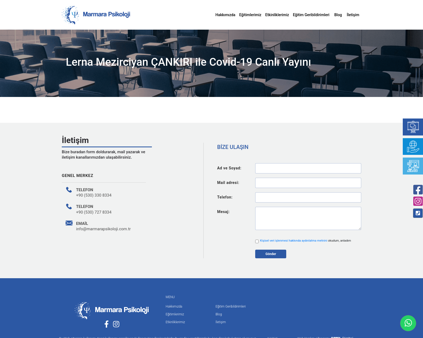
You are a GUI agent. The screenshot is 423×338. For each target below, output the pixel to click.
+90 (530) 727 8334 (93, 212)
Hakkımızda (225, 15)
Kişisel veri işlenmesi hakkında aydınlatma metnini (294, 240)
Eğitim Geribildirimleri (311, 15)
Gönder (270, 254)
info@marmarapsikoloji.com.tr (103, 229)
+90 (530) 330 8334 (93, 195)
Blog (338, 15)
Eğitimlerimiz (250, 15)
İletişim (353, 15)
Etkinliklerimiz (277, 15)
